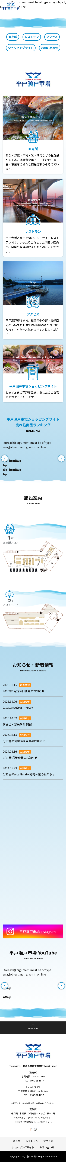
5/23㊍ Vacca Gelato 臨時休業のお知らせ (29, 774)
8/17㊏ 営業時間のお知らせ (20, 757)
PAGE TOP (33, 1028)
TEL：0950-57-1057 (34, 1095)
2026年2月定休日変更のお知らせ (24, 691)
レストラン (32, 37)
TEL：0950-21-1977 (34, 1080)
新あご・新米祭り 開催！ (18, 724)
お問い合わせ (49, 48)
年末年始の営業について (18, 708)
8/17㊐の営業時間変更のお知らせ (24, 741)
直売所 (12, 37)
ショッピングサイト (20, 48)
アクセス (52, 37)
